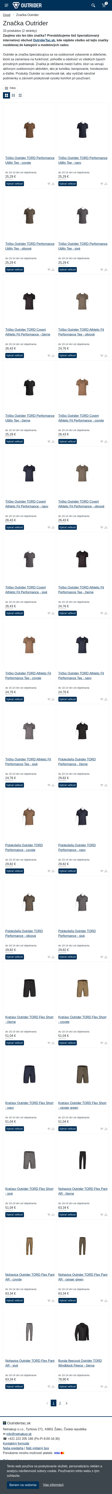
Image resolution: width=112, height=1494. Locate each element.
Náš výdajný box (37, 1448)
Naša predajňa (13, 1448)
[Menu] (6, 5)
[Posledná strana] (66, 1403)
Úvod (6, 15)
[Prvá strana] (46, 1403)
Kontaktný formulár (16, 1443)
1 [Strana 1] (53, 1403)
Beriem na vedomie (23, 1485)
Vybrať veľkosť (14, 183)
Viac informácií (53, 1484)
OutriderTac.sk (44, 40)
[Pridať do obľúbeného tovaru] (49, 183)
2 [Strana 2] (60, 1403)
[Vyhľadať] (93, 5)
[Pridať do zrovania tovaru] (53, 183)
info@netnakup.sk (18, 1434)
